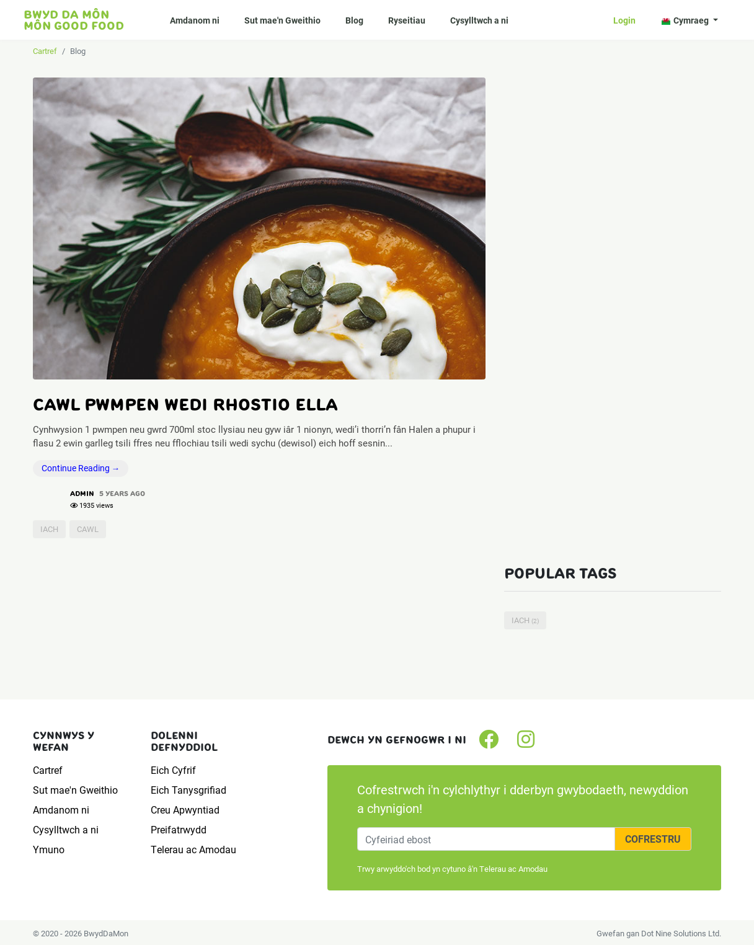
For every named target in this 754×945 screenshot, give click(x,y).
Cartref (45, 50)
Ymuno (48, 849)
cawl (88, 529)
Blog (354, 20)
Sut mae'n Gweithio (282, 20)
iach (49, 529)
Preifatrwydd (178, 829)
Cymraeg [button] (685, 20)
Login (624, 20)
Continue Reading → (81, 468)
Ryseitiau (406, 20)
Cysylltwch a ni (479, 20)
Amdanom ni (195, 20)
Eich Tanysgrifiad (188, 789)
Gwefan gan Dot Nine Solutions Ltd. (659, 933)
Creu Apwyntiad (185, 809)
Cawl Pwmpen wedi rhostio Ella (185, 404)
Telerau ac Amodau (193, 849)
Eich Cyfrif (173, 769)
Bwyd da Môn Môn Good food (74, 20)
